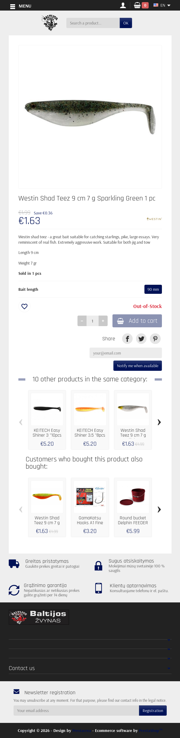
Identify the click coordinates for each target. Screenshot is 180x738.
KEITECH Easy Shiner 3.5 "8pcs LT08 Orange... (89, 436)
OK (125, 23)
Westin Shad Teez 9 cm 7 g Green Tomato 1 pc (47, 525)
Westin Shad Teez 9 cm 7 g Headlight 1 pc (133, 436)
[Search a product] (93, 23)
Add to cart (136, 321)
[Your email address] (76, 710)
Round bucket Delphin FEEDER (133, 520)
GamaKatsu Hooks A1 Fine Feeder (90, 523)
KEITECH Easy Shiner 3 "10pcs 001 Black (47, 436)
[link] (127, 339)
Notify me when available (137, 366)
